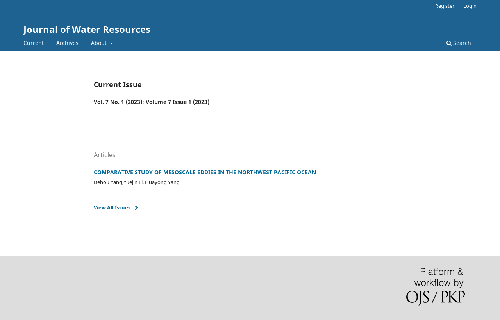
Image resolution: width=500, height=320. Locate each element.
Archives (67, 42)
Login (470, 5)
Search (458, 42)
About (99, 42)
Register (444, 5)
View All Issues (112, 207)
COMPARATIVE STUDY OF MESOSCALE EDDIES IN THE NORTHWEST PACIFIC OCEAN (205, 172)
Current (33, 42)
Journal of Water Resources (86, 29)
